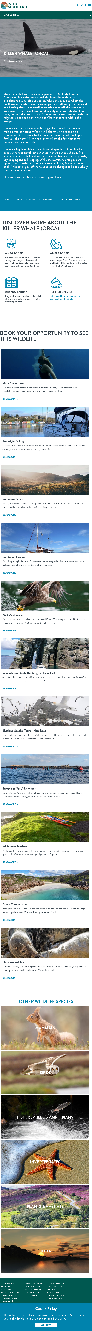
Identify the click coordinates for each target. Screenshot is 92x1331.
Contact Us (33, 1292)
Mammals (48, 199)
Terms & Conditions (53, 1291)
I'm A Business (33, 1286)
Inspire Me (10, 1283)
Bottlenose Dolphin (59, 296)
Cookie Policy (56, 1286)
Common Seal (76, 296)
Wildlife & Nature (26, 199)
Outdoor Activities (6, 1288)
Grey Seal (54, 299)
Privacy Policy (56, 1283)
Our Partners (56, 1298)
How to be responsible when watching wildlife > (32, 177)
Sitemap (33, 1295)
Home (6, 199)
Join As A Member (33, 1289)
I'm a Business (10, 15)
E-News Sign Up (10, 1298)
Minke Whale (66, 299)
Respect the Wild (33, 1283)
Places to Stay (10, 1295)
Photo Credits (56, 1295)
